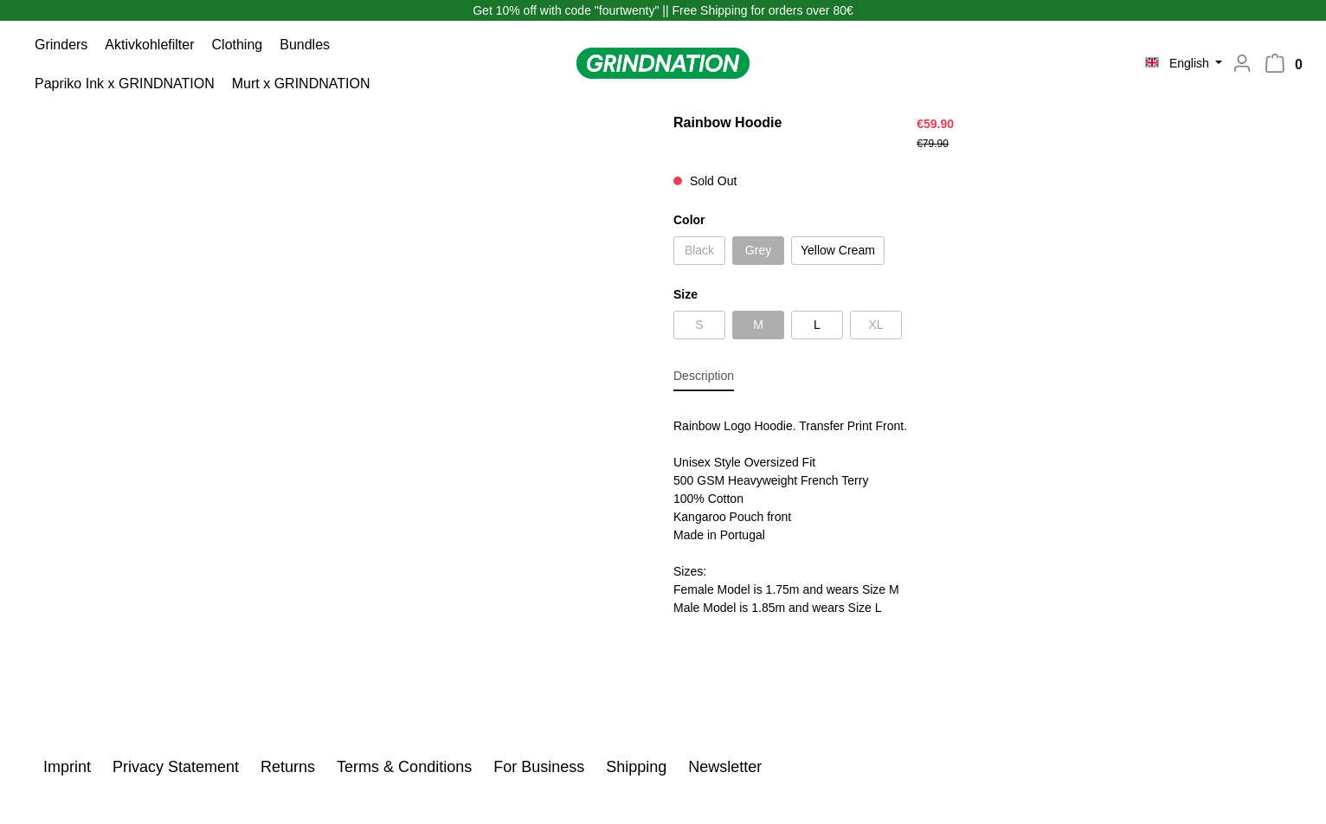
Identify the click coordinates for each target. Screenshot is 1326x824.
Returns (290, 767)
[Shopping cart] (1289, 67)
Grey (758, 250)
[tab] (703, 375)
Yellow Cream (838, 250)
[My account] (1237, 64)
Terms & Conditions (406, 767)
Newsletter (725, 767)
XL (875, 325)
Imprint (69, 767)
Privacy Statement (178, 767)
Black (699, 250)
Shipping (638, 767)
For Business (541, 767)
